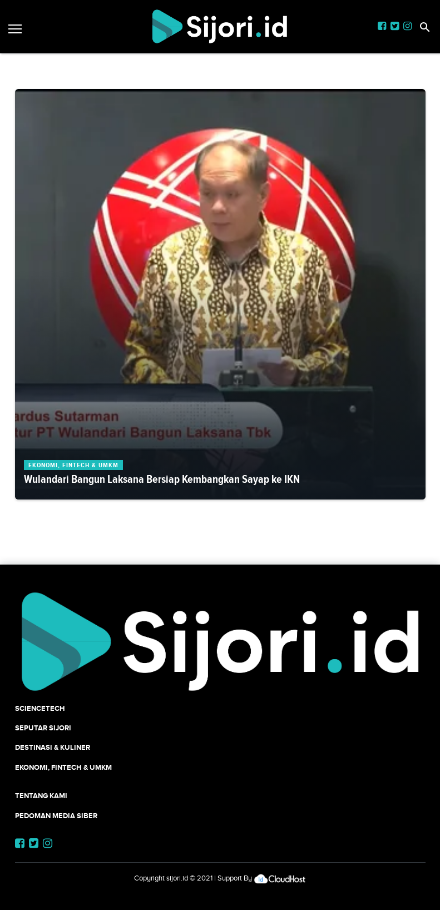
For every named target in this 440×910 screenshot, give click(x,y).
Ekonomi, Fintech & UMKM (63, 767)
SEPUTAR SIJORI (43, 728)
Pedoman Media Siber (56, 816)
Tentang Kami (41, 796)
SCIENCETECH (40, 708)
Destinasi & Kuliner (52, 747)
